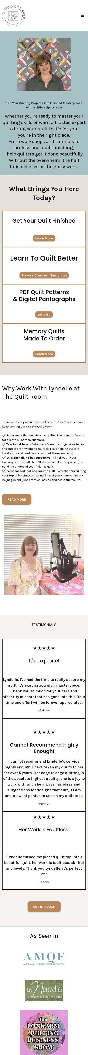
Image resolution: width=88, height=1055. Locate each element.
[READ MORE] (16, 499)
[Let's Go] (44, 314)
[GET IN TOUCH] (44, 906)
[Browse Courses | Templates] (44, 275)
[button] (81, 15)
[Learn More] (44, 238)
